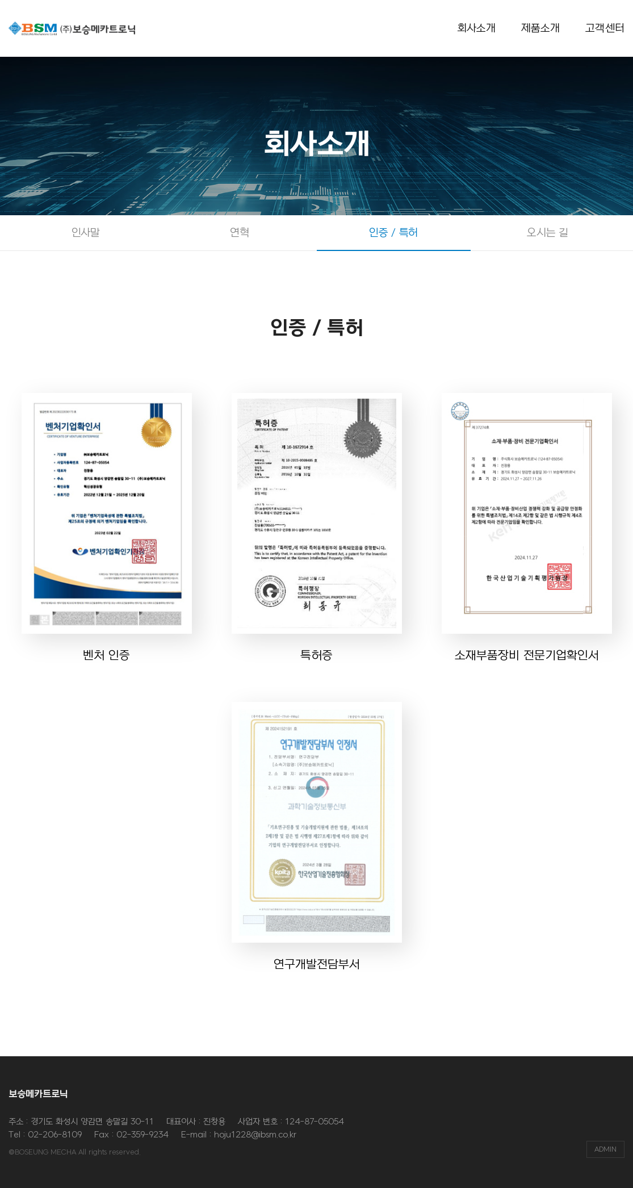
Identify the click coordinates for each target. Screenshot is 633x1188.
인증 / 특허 (393, 233)
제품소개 (540, 28)
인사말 (86, 233)
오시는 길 (547, 233)
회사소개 (476, 28)
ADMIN (605, 1149)
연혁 (239, 233)
